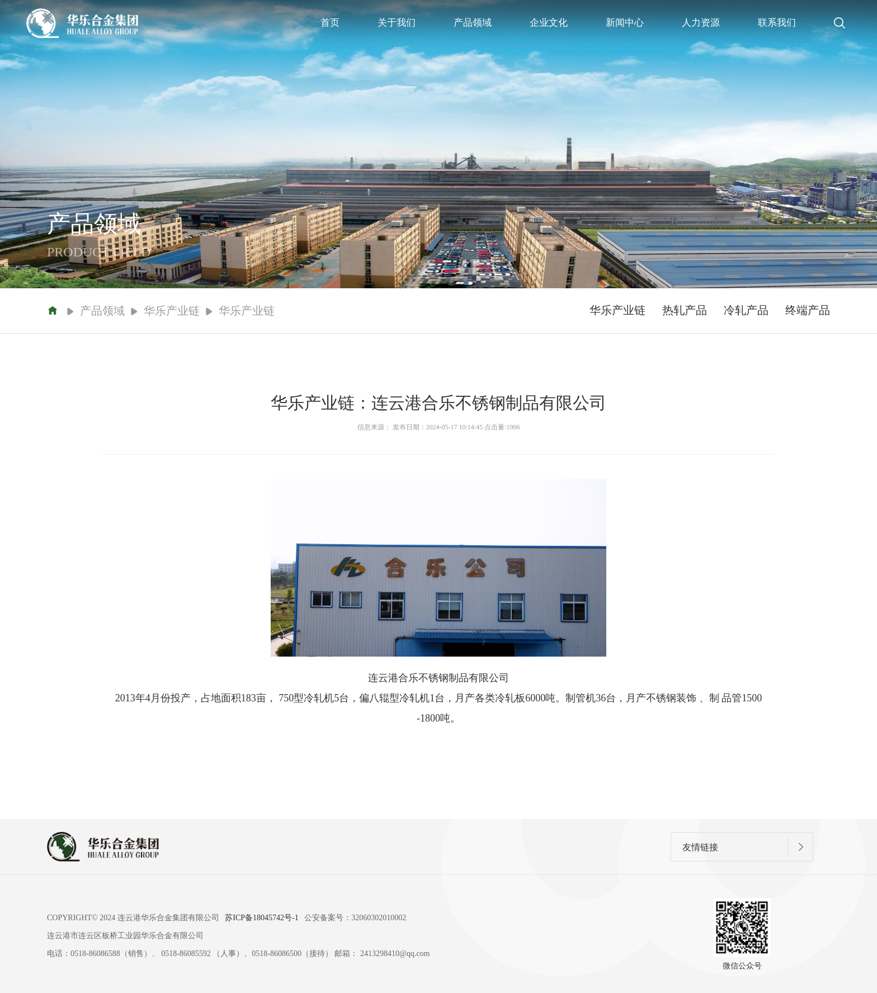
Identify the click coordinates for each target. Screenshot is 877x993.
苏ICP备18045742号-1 (261, 918)
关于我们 (397, 22)
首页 (330, 22)
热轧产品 (684, 310)
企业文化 (549, 22)
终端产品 (807, 310)
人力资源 (701, 22)
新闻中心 (625, 22)
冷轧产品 (746, 310)
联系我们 (777, 22)
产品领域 (473, 22)
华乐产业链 (617, 310)
